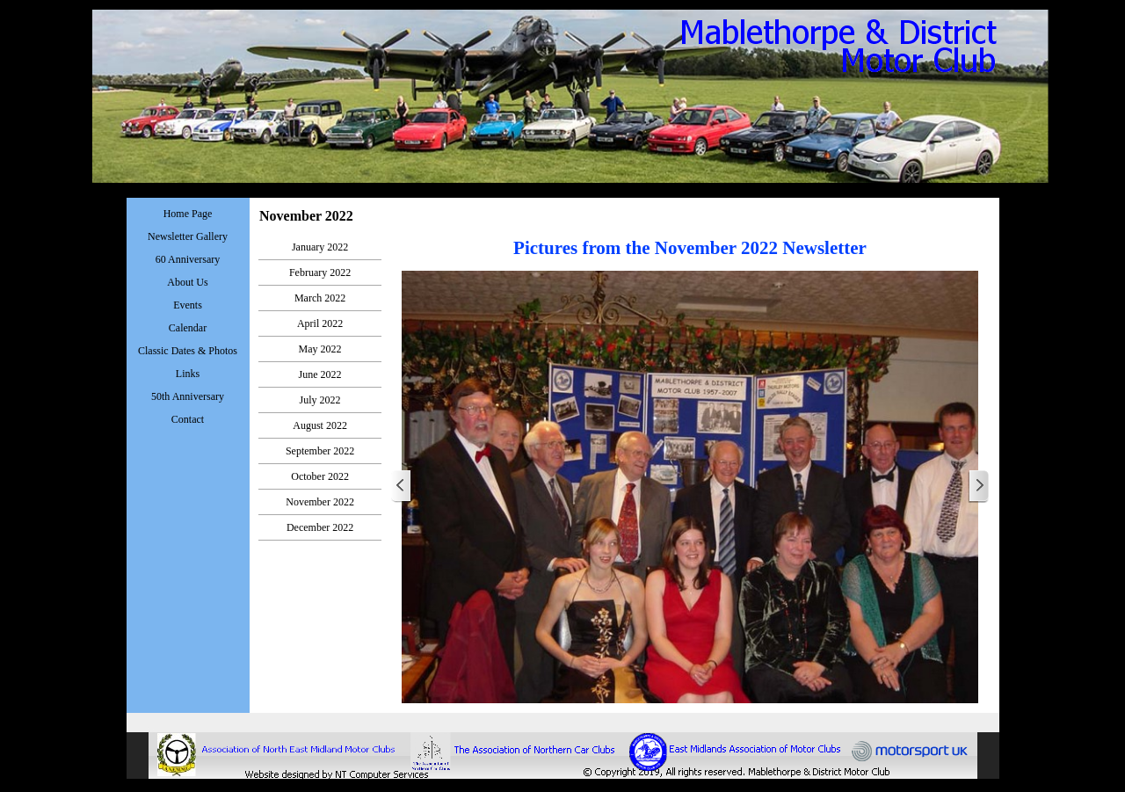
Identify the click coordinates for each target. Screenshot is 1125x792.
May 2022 (320, 349)
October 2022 (320, 476)
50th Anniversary (187, 396)
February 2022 (320, 272)
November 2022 (320, 502)
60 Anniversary (188, 259)
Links (188, 373)
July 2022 (320, 400)
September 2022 (320, 451)
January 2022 (320, 247)
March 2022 (319, 298)
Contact (187, 419)
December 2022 (320, 527)
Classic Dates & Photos (187, 351)
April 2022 (320, 323)
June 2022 (320, 374)
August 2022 (320, 425)
